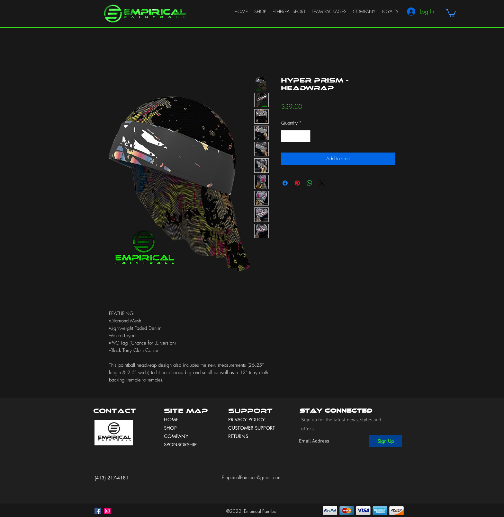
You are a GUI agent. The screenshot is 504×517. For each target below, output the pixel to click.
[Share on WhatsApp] (309, 183)
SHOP (170, 428)
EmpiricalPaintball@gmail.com (252, 477)
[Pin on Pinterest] (297, 183)
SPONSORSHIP (180, 445)
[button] (451, 12)
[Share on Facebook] (285, 183)
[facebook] (97, 511)
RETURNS (238, 436)
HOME (171, 419)
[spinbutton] (296, 136)
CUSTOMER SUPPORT (251, 428)
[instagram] (107, 511)
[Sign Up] (385, 441)
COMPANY (176, 436)
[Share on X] (322, 183)
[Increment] (305, 136)
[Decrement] (286, 136)
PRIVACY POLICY (247, 419)
